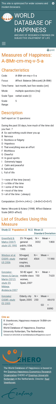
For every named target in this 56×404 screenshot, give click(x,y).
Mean (38, 229)
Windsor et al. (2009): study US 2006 (8, 259)
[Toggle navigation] (3, 43)
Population (19, 229)
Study (5, 229)
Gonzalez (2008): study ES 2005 (8, 300)
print (51, 50)
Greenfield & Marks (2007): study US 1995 (9, 242)
